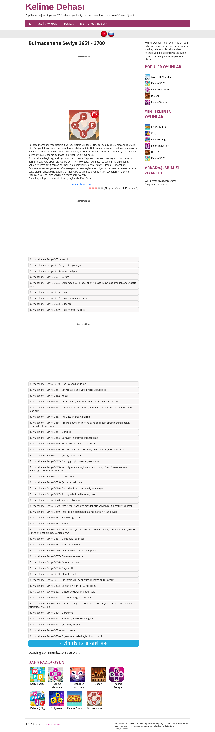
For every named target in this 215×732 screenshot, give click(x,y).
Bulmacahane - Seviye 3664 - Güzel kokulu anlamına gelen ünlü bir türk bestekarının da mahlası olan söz (82, 409)
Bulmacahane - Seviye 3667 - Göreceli (50, 431)
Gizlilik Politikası (48, 23)
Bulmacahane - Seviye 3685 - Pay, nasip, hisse (54, 544)
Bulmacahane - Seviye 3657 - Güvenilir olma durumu (58, 298)
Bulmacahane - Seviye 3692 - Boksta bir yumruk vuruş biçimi (62, 585)
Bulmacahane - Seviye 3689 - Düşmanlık (51, 568)
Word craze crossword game (160, 181)
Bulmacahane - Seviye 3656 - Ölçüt (48, 292)
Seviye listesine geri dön (84, 643)
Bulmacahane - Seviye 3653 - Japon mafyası (53, 271)
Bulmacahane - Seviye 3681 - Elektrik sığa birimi (55, 517)
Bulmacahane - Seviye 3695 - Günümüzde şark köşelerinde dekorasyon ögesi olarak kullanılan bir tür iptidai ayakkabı (83, 605)
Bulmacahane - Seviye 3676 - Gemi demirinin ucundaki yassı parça (66, 488)
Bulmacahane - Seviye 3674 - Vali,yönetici (52, 476)
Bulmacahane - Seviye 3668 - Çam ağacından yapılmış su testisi (64, 437)
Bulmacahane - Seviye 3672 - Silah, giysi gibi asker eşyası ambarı (64, 461)
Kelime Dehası (54, 6)
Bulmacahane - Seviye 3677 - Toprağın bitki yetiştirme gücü (62, 494)
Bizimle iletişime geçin (94, 23)
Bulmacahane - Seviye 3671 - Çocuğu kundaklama (56, 455)
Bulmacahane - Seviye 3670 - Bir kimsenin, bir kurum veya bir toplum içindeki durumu (77, 449)
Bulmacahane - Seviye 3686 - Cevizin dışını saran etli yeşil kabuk (64, 550)
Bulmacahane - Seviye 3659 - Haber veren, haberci (57, 309)
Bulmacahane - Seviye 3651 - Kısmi (48, 259)
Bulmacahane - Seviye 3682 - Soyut (48, 523)
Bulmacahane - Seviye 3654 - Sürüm (49, 277)
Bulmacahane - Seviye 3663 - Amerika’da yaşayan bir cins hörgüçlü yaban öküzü (73, 401)
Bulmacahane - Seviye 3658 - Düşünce (50, 303)
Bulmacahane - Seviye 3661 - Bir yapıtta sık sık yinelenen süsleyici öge (67, 389)
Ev (29, 23)
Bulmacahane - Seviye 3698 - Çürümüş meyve (54, 624)
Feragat (69, 23)
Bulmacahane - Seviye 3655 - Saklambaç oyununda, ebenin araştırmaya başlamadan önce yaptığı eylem (83, 284)
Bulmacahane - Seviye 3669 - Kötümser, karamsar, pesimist (62, 443)
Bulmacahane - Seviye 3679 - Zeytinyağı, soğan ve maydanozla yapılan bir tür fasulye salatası (80, 506)
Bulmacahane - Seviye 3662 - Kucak (48, 395)
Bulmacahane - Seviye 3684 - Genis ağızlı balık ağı (56, 538)
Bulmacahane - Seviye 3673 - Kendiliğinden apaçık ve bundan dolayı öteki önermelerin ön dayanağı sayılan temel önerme (78, 469)
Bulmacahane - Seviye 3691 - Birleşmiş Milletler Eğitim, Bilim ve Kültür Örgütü (72, 580)
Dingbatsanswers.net (156, 184)
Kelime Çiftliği (155, 139)
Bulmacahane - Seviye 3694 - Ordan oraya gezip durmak (60, 597)
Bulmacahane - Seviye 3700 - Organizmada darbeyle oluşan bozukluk (67, 636)
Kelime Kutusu (156, 127)
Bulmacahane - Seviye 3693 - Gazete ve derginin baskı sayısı (62, 591)
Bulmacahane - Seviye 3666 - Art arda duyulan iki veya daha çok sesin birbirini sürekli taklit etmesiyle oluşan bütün (79, 424)
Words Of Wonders (158, 77)
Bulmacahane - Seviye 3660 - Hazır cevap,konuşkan (57, 384)
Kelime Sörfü (155, 83)
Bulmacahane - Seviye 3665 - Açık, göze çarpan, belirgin (60, 416)
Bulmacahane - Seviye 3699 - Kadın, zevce (52, 630)
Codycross (154, 133)
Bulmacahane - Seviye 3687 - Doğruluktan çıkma (56, 556)
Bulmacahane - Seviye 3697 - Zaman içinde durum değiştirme (63, 618)
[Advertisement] (83, 80)
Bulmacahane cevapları (84, 184)
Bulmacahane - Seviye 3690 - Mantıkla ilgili (52, 574)
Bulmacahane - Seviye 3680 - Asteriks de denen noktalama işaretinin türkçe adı (73, 511)
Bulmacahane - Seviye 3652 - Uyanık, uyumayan (55, 265)
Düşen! (152, 95)
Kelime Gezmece (157, 89)
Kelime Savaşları (157, 102)
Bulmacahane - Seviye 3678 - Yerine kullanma (54, 500)
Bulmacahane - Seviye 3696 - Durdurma (51, 612)
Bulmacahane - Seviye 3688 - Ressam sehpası (54, 562)
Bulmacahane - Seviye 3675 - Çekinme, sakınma (55, 482)
